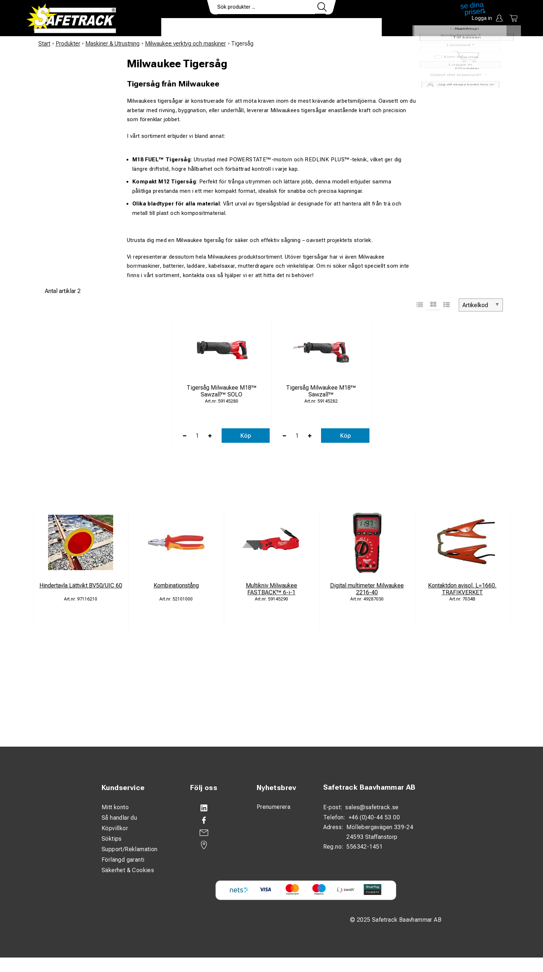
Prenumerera (273, 806)
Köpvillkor (115, 828)
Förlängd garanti (123, 859)
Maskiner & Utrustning (112, 43)
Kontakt (320, 27)
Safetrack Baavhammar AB (369, 787)
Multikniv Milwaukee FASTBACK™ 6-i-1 (271, 589)
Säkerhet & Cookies (128, 870)
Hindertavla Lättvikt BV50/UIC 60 (80, 585)
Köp (245, 435)
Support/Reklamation (130, 849)
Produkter (184, 27)
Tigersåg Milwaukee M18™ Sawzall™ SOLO (222, 391)
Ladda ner (360, 27)
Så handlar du (119, 817)
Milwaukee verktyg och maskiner (185, 43)
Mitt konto (115, 807)
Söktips (112, 838)
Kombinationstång (176, 585)
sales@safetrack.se (371, 807)
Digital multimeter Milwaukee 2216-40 (367, 589)
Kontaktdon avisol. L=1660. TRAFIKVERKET (462, 589)
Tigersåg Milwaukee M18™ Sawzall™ (321, 391)
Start (44, 43)
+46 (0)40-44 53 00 (374, 817)
